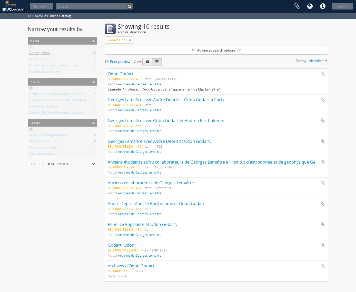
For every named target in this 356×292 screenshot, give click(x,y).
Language (309, 6)
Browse (39, 6)
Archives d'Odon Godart (131, 266)
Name (34, 40)
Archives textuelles (43, 148)
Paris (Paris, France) (43, 107)
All (31, 47)
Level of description (49, 163)
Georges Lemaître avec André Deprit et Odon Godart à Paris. (166, 100)
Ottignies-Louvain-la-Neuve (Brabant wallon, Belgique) (70, 95)
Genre (35, 122)
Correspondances (42, 154)
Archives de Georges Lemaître (139, 84)
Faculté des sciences (44, 72)
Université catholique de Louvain (54, 66)
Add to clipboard (322, 73)
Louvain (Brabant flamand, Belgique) (57, 113)
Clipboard (297, 6)
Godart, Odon (39, 54)
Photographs (39, 142)
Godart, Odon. (121, 245)
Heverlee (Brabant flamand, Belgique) (57, 101)
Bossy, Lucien (39, 60)
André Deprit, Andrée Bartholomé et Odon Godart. (157, 203)
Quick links (322, 6)
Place (34, 81)
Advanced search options (216, 50)
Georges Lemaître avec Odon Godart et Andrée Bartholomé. (166, 120)
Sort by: (301, 60)
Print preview (117, 61)
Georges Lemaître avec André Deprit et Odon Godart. (159, 141)
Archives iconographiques (48, 136)
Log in (341, 6)
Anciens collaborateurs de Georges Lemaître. (151, 183)
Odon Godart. (121, 74)
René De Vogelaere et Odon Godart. (142, 224)
